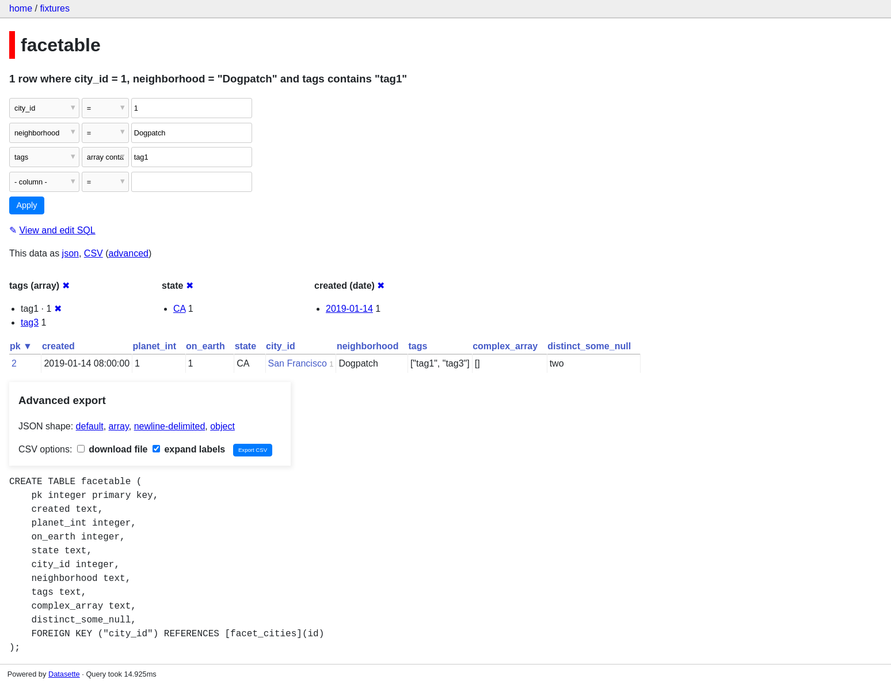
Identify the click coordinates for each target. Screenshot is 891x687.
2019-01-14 (349, 309)
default (90, 426)
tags (417, 346)
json (70, 253)
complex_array (505, 346)
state (245, 346)
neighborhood (368, 346)
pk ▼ (21, 346)
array (119, 426)
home (20, 8)
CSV (93, 253)
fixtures (55, 8)
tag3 (30, 322)
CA (179, 309)
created (58, 346)
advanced (128, 253)
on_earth (205, 346)
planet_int (155, 346)
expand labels (189, 449)
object (222, 426)
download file (112, 449)
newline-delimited (169, 426)
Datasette (64, 674)
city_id (280, 346)
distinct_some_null (589, 346)
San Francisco (297, 363)
